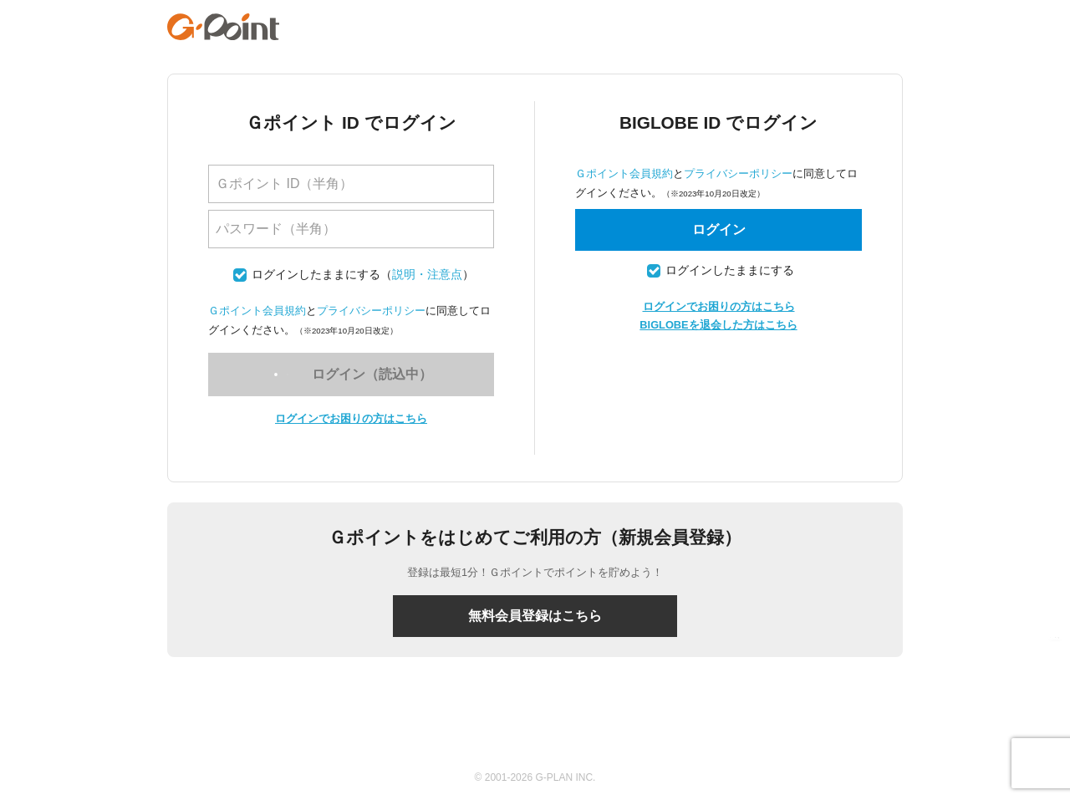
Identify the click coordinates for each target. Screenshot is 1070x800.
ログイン (719, 229)
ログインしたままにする (316, 274)
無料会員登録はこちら (535, 616)
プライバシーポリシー (371, 310)
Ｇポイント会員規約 (257, 310)
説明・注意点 (427, 274)
